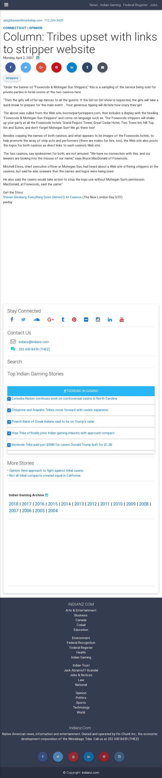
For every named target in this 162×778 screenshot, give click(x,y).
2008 (144, 504)
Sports (81, 703)
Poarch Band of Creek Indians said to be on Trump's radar (53, 421)
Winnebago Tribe (80, 739)
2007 (14, 510)
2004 (53, 510)
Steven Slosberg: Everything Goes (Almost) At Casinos (43, 197)
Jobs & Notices (81, 675)
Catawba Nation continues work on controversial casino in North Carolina (64, 398)
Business (81, 615)
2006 (27, 510)
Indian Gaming (110, 5)
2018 (13, 504)
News (94, 5)
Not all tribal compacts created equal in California (44, 475)
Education (81, 630)
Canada (81, 620)
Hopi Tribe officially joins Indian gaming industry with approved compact (63, 433)
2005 (40, 510)
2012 (92, 504)
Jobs (153, 5)
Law (81, 680)
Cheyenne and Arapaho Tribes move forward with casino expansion (60, 410)
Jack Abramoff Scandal (81, 670)
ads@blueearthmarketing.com (22, 20)
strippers (12, 78)
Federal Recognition (81, 643)
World (81, 712)
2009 (131, 504)
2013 (79, 504)
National (81, 685)
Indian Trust (81, 665)
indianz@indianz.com (34, 342)
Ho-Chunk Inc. (126, 734)
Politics (81, 698)
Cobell (81, 625)
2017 (27, 504)
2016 (39, 504)
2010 (118, 504)
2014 (66, 504)
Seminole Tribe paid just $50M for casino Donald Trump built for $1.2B (61, 445)
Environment (81, 638)
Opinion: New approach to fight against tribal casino (46, 470)
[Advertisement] (81, 251)
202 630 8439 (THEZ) (34, 349)
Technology (81, 707)
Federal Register (135, 5)
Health (81, 652)
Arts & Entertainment (81, 610)
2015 (53, 504)
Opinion (35, 28)
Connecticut (15, 28)
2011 (105, 504)
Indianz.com (90, 772)
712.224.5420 (53, 20)
